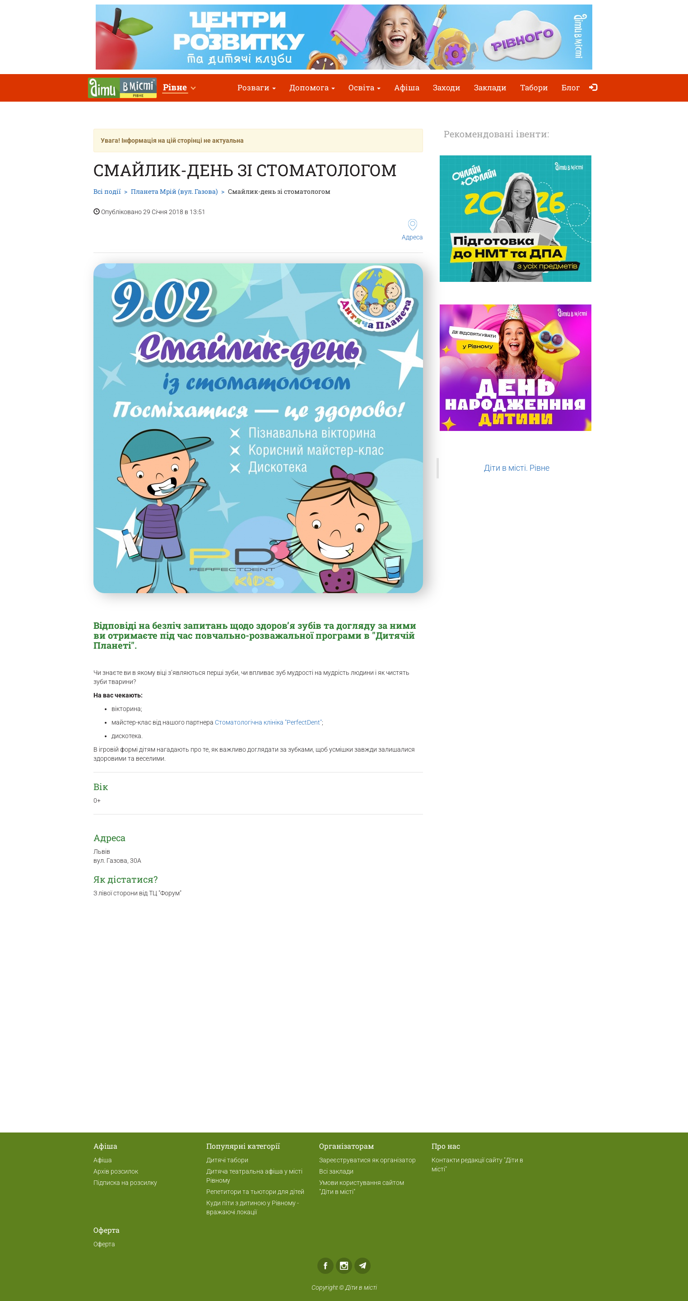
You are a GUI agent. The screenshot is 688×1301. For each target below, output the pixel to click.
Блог (571, 87)
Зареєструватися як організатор (367, 1160)
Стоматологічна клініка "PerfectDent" (268, 722)
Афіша (406, 87)
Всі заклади (336, 1171)
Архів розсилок (115, 1171)
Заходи (446, 87)
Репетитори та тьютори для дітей (255, 1191)
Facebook (325, 1266)
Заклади (490, 87)
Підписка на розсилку (125, 1182)
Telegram (362, 1266)
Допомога (312, 87)
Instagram (344, 1266)
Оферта (104, 1244)
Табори (534, 87)
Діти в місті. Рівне (516, 468)
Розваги (256, 87)
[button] (179, 88)
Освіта (365, 87)
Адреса (412, 230)
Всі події (107, 191)
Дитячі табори (227, 1160)
